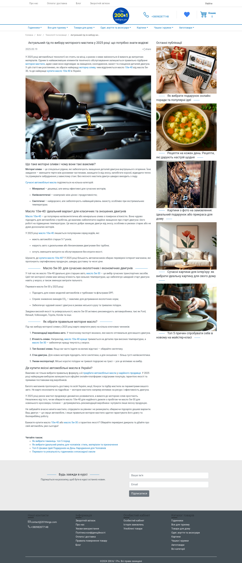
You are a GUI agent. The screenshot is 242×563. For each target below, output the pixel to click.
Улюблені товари (133, 528)
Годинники (177, 520)
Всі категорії (178, 549)
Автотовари (177, 545)
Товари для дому (180, 528)
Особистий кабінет (134, 520)
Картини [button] (141, 27)
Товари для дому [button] (83, 27)
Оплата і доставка (57, 3)
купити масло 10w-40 (58, 71)
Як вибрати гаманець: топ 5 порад (51, 441)
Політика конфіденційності (90, 532)
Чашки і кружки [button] (162, 27)
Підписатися (139, 493)
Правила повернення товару (91, 540)
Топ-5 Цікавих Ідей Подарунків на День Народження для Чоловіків (69, 448)
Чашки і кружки (180, 540)
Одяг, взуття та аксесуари (185, 532)
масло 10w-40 (46, 233)
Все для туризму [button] (57, 27)
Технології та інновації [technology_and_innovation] (56, 35)
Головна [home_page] (29, 35)
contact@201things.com (44, 522)
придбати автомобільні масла (99, 373)
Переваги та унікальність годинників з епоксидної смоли (63, 451)
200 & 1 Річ (113, 561)
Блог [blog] (39, 35)
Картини (176, 536)
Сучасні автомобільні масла (41, 182)
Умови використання (87, 528)
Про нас (33, 3)
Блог (78, 3)
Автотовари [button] (185, 27)
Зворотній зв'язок (100, 3)
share (146, 49)
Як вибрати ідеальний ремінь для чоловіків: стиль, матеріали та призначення (75, 444)
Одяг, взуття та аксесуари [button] (114, 27)
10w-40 (129, 67)
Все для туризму (180, 524)
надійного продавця (129, 373)
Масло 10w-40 (33, 216)
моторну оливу (87, 67)
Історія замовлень (134, 524)
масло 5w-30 (93, 273)
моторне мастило (35, 64)
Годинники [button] (34, 27)
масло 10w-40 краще (75, 339)
